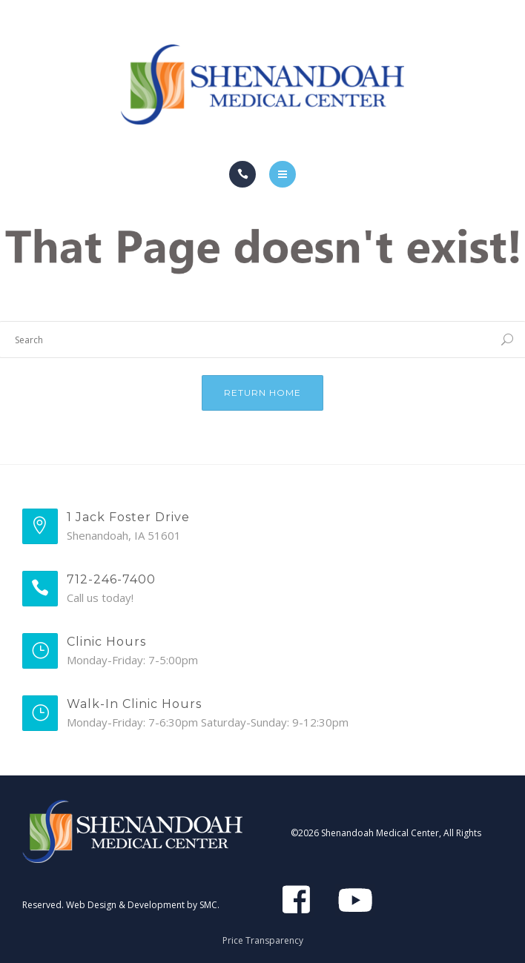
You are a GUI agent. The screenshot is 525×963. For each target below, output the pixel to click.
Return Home (262, 392)
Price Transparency (262, 940)
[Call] (242, 174)
